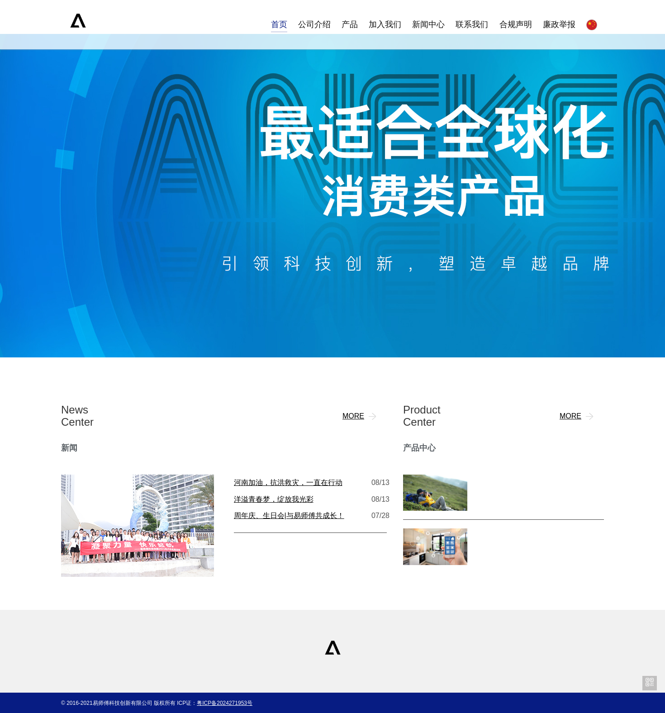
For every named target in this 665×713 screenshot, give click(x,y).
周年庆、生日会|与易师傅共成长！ (289, 515)
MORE (361, 416)
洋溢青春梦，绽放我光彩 (274, 499)
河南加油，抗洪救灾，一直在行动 (288, 482)
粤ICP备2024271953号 (224, 703)
